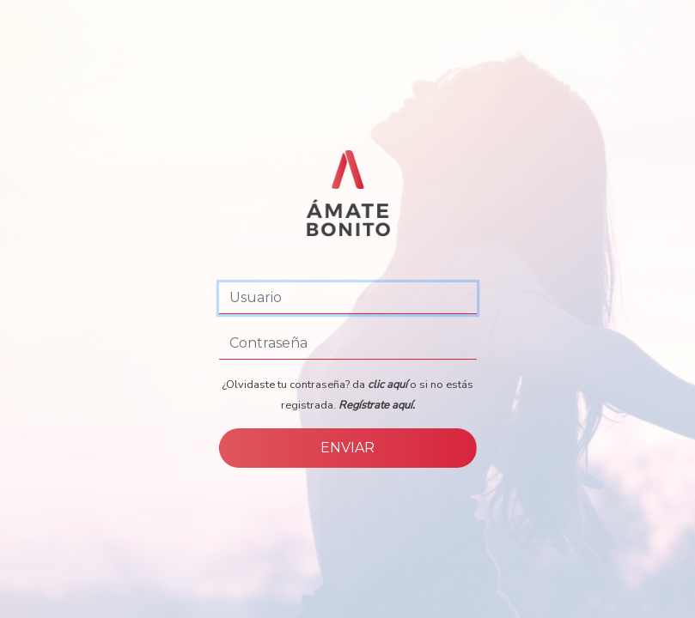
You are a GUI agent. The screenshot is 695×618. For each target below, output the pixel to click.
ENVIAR (347, 447)
